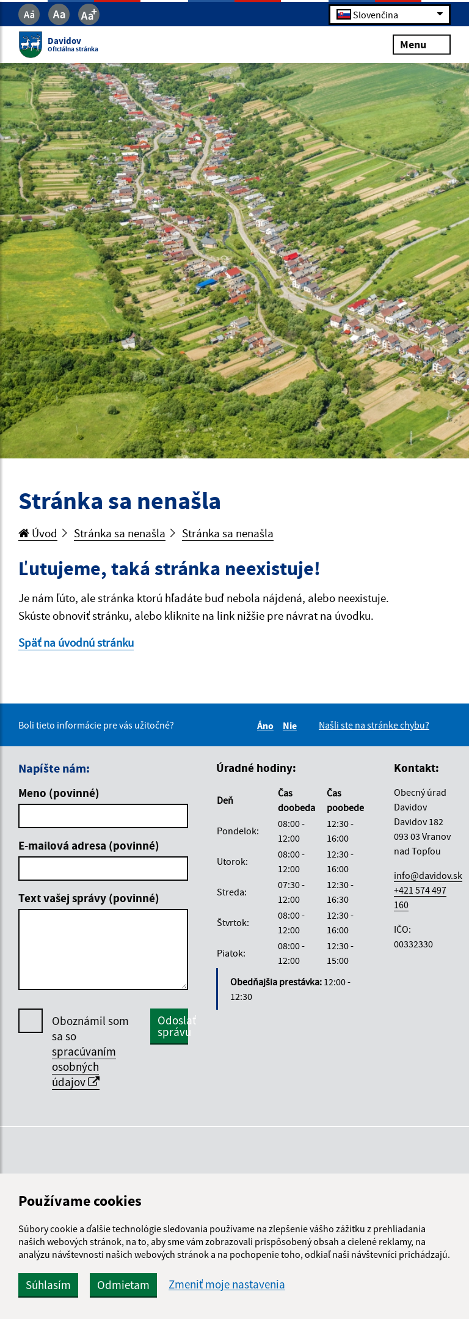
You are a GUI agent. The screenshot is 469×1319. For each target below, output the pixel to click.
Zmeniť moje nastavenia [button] (227, 1284)
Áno (267, 725)
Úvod (37, 533)
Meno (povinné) (59, 792)
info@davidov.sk (428, 875)
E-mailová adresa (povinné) (88, 845)
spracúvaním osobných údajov (84, 1066)
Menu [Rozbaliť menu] (421, 44)
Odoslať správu (173, 1026)
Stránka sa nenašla (119, 533)
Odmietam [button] (123, 1284)
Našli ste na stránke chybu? (374, 725)
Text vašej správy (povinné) (88, 898)
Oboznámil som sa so (90, 1051)
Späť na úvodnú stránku (76, 642)
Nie (291, 725)
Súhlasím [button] (48, 1284)
